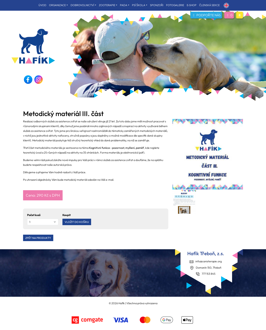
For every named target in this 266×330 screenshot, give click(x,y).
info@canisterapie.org (208, 261)
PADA (123, 5)
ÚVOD (42, 5)
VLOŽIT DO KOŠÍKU (77, 222)
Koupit (66, 215)
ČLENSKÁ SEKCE (209, 5)
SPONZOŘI (156, 5)
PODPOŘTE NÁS (206, 15)
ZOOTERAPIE (107, 5)
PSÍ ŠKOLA (138, 5)
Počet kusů (34, 215)
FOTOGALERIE (175, 5)
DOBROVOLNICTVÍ (82, 5)
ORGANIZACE (57, 5)
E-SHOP (191, 5)
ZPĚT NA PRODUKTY (38, 238)
